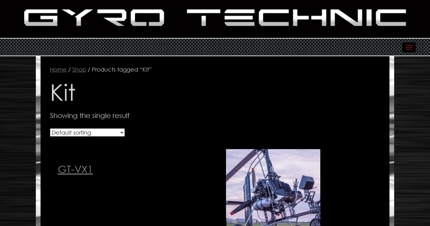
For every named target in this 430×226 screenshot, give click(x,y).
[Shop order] (87, 132)
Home (58, 69)
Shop (79, 69)
